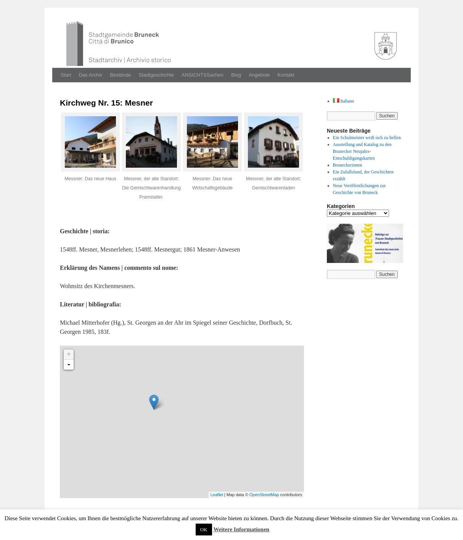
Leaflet (217, 494)
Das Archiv (90, 75)
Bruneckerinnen (347, 165)
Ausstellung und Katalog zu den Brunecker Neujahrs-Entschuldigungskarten (362, 151)
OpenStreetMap (264, 494)
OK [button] (203, 529)
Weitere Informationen (241, 529)
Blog (236, 75)
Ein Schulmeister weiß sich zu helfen (367, 137)
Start (66, 75)
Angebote (259, 75)
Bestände (120, 75)
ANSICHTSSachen (202, 75)
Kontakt (286, 75)
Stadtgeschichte (156, 75)
